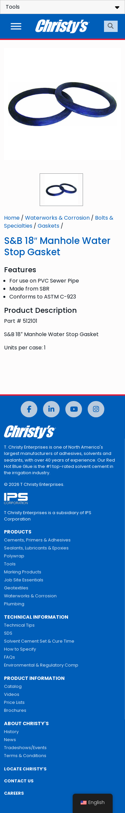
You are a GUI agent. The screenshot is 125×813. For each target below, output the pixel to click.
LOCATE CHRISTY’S (25, 769)
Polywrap (14, 556)
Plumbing (14, 604)
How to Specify (20, 649)
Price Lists (14, 702)
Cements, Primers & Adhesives (37, 540)
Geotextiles (16, 588)
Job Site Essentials (23, 580)
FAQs (9, 657)
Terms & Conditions (25, 755)
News (10, 739)
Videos (11, 694)
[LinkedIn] (51, 409)
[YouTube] (73, 409)
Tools (10, 564)
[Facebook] (29, 409)
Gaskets (48, 226)
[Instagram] (96, 409)
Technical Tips (19, 625)
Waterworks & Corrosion (57, 218)
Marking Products (22, 572)
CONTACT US (19, 781)
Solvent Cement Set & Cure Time (39, 641)
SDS (8, 633)
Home (12, 218)
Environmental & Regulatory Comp (41, 665)
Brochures (15, 710)
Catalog (13, 686)
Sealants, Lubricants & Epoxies (36, 548)
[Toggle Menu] (16, 26)
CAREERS (14, 793)
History (11, 731)
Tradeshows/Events (25, 747)
